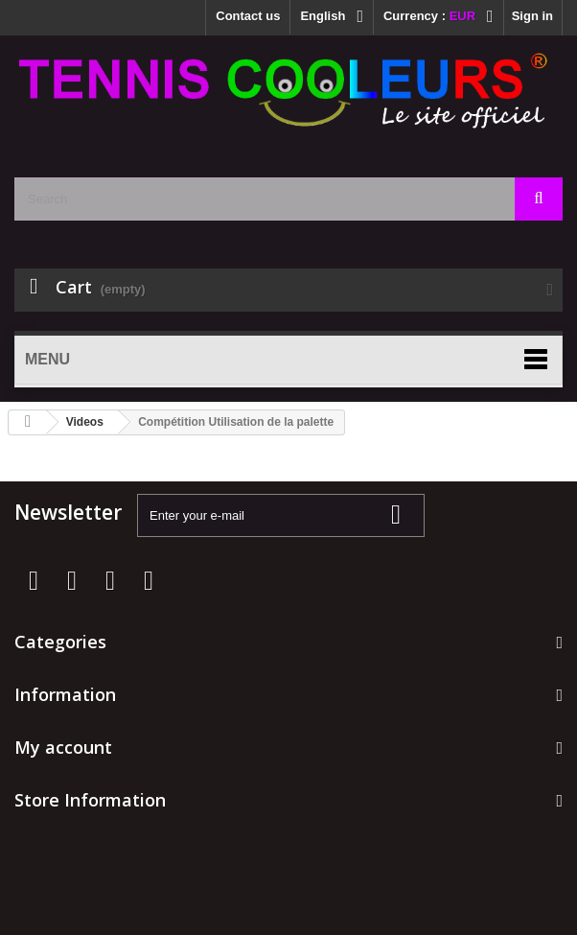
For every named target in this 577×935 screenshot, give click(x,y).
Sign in (532, 16)
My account (63, 747)
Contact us (248, 16)
